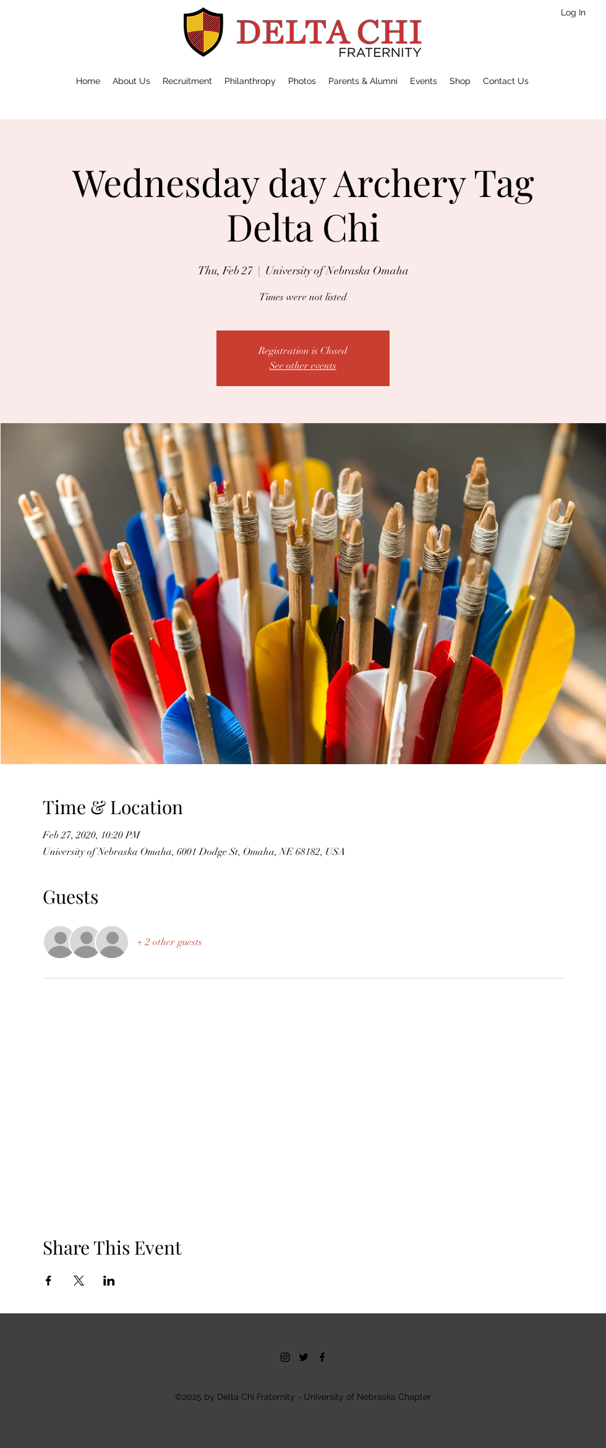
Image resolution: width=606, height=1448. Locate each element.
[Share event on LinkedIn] (109, 1281)
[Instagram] (285, 1357)
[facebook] (322, 1357)
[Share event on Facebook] (48, 1281)
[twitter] (303, 1357)
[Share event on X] (79, 1281)
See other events (303, 366)
